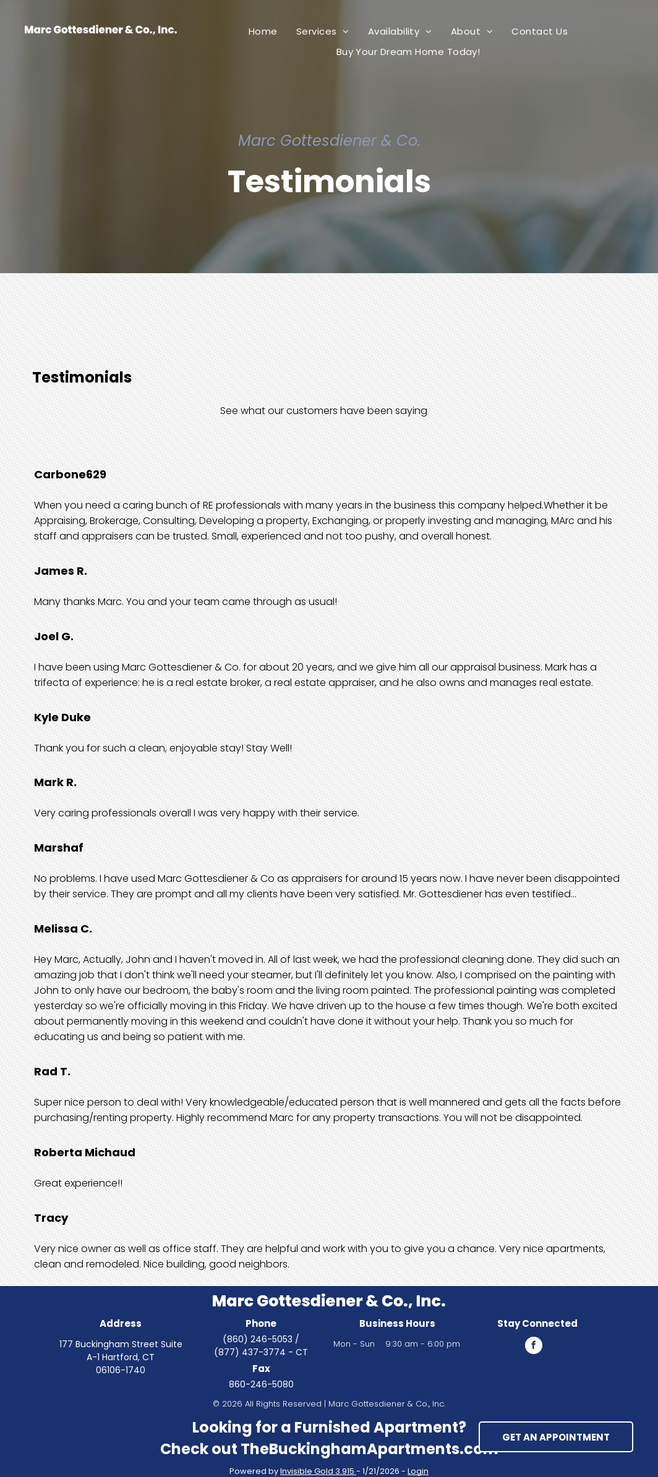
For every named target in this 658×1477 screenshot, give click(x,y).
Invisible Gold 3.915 (318, 1471)
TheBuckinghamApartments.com (369, 1449)
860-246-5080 (261, 1384)
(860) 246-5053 (258, 1339)
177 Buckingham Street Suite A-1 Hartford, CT (120, 1350)
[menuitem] (263, 31)
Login (418, 1471)
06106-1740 (120, 1370)
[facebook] (533, 1347)
